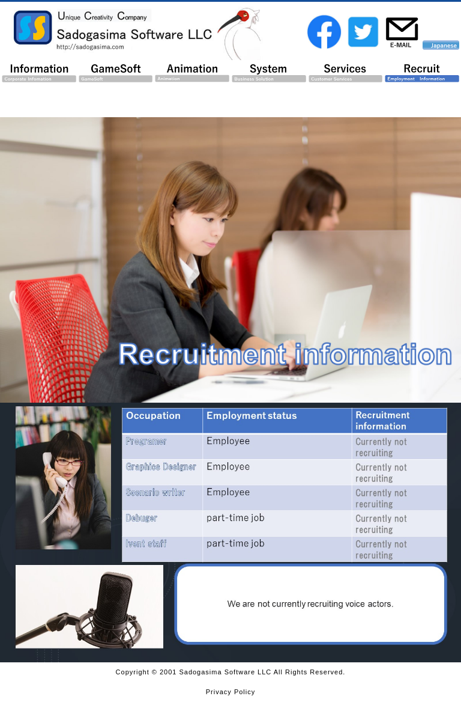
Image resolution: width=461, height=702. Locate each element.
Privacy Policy (230, 691)
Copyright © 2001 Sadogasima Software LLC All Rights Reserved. (231, 672)
